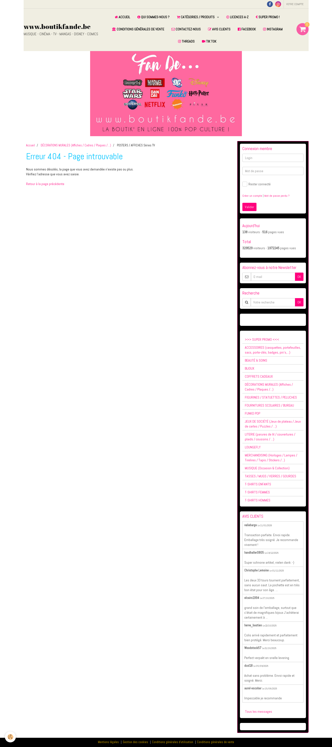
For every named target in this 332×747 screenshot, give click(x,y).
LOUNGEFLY (253, 447)
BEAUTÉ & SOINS (256, 360)
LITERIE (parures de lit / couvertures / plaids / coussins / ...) (270, 436)
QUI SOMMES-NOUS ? (153, 17)
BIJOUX (249, 368)
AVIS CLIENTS (219, 29)
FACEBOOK (247, 29)
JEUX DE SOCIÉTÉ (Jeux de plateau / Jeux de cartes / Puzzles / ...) (273, 423)
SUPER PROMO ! (268, 17)
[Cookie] (10, 736)
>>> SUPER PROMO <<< (262, 339)
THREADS (186, 41)
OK (299, 277)
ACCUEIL (122, 17)
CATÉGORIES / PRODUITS (196, 17)
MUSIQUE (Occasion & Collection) (267, 468)
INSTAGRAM (273, 29)
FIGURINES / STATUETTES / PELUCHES (271, 397)
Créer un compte (252, 195)
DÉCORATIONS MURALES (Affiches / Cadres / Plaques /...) (76, 145)
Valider (249, 207)
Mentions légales (108, 742)
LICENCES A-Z (237, 17)
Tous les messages (258, 711)
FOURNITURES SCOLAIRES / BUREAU (269, 405)
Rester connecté (256, 184)
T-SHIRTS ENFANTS (258, 484)
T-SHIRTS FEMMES (257, 492)
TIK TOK (209, 41)
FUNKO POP (252, 413)
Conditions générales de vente (215, 742)
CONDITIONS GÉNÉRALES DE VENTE (138, 29)
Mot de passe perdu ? (276, 195)
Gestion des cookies (135, 742)
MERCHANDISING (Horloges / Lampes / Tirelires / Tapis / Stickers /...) (271, 457)
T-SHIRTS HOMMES (257, 500)
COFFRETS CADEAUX (259, 376)
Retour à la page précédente (45, 184)
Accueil (30, 145)
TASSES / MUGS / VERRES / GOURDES (270, 476)
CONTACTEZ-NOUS (186, 29)
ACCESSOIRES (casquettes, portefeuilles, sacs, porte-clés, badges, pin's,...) (273, 350)
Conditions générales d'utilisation (172, 742)
